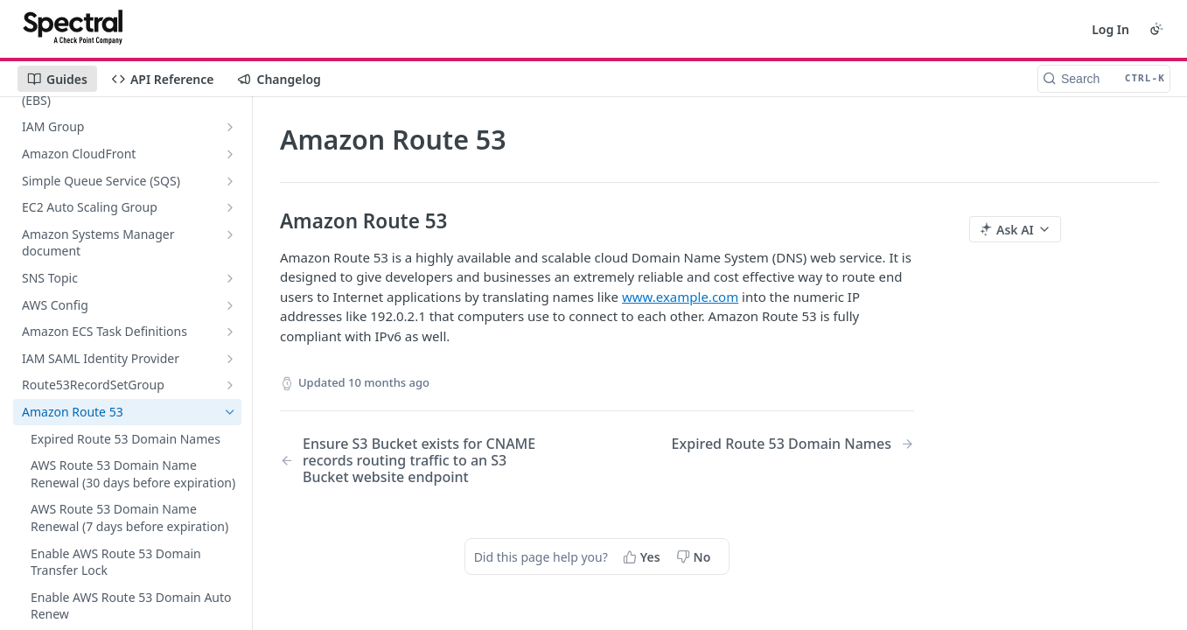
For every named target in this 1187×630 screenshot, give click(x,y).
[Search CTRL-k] (1104, 79)
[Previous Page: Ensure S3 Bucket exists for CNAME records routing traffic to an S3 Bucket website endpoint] (416, 461)
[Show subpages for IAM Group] (230, 127)
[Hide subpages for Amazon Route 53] (230, 412)
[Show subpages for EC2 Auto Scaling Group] (230, 207)
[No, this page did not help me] (695, 556)
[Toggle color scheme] (1156, 29)
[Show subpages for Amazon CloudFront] (230, 154)
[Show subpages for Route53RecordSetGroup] (230, 385)
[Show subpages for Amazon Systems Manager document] (230, 235)
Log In (1110, 29)
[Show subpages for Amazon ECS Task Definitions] (230, 332)
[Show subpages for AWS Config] (230, 305)
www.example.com (680, 296)
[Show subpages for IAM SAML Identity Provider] (230, 359)
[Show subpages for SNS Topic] (230, 278)
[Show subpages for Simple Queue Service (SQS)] (230, 181)
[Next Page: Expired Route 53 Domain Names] (793, 444)
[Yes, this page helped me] (643, 556)
